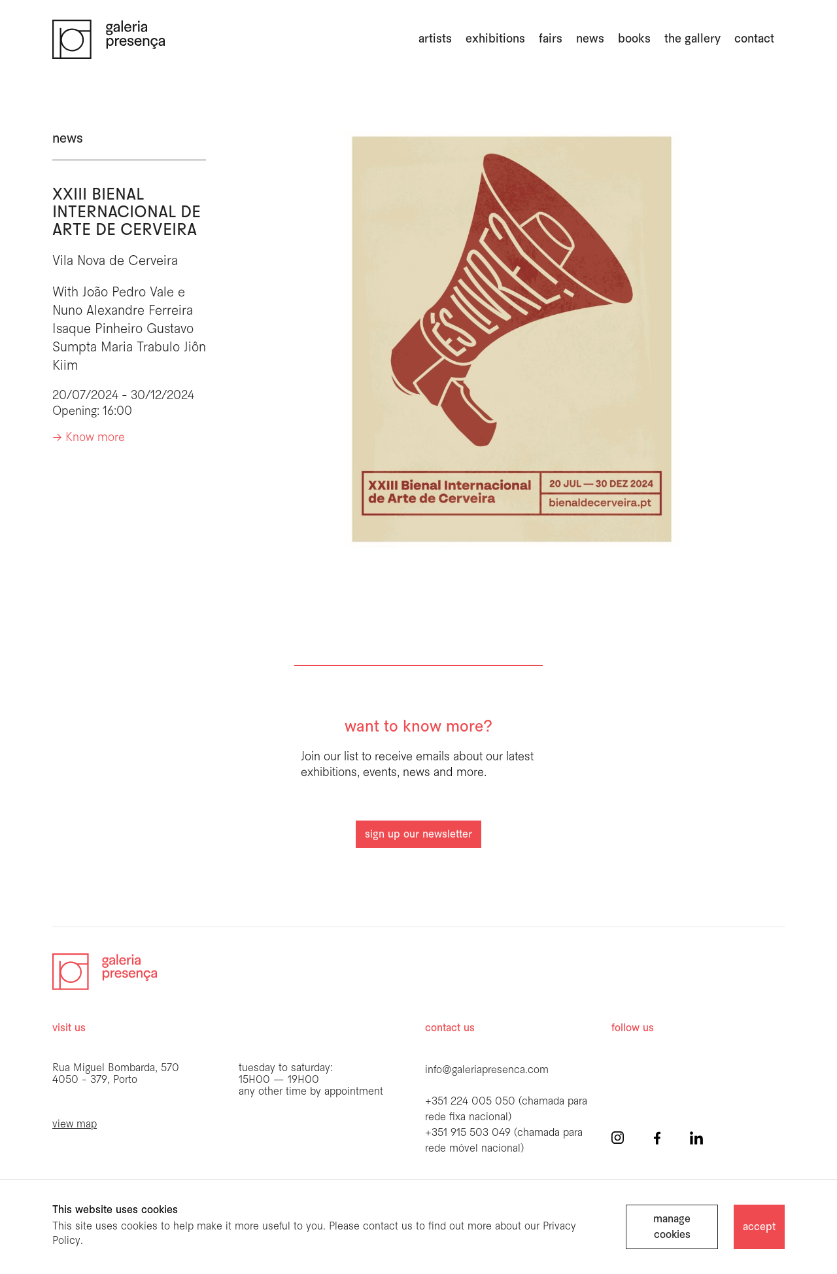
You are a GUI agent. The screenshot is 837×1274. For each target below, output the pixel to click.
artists (435, 39)
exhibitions (495, 39)
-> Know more (88, 438)
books (634, 39)
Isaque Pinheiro (97, 329)
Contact (754, 39)
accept (759, 1227)
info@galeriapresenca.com (487, 1070)
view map (74, 1124)
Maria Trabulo (140, 348)
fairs (550, 39)
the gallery (692, 39)
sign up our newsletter (418, 835)
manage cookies (672, 1227)
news (590, 39)
